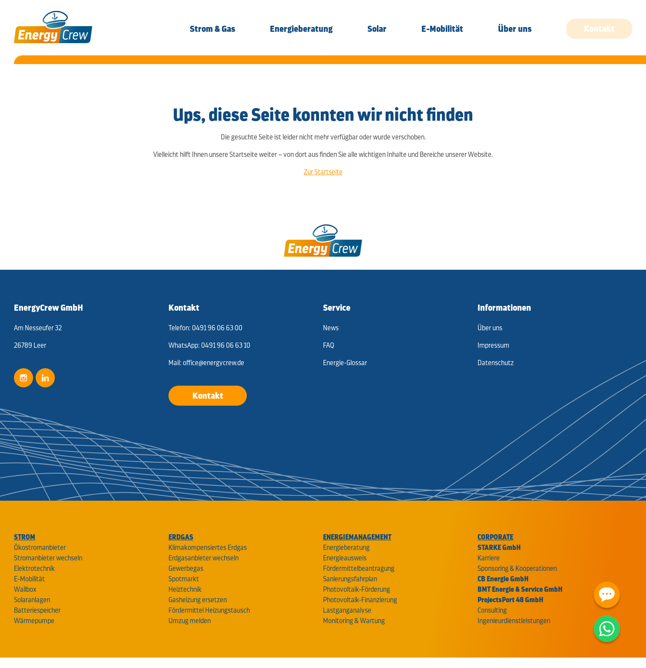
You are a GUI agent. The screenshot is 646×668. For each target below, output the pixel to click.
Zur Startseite (323, 172)
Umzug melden (189, 621)
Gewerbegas (185, 568)
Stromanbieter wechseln (48, 558)
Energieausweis (345, 558)
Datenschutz (496, 363)
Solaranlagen (32, 600)
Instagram (23, 377)
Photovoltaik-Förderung (356, 589)
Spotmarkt (183, 579)
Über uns (490, 328)
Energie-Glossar (345, 363)
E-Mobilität (29, 579)
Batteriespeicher (37, 610)
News (331, 328)
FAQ (328, 345)
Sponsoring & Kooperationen (517, 568)
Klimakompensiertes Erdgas (207, 547)
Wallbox (25, 589)
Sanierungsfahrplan (350, 579)
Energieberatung (346, 547)
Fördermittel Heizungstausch (209, 610)
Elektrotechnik (34, 568)
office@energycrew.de (213, 363)
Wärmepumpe (34, 621)
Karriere (489, 558)
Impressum (493, 345)
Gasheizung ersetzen (197, 600)
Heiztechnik (185, 589)
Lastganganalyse (347, 610)
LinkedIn (45, 377)
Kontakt (207, 395)
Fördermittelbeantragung (358, 568)
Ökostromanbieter (40, 547)
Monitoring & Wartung (354, 621)
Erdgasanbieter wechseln (203, 558)
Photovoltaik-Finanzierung (360, 600)
